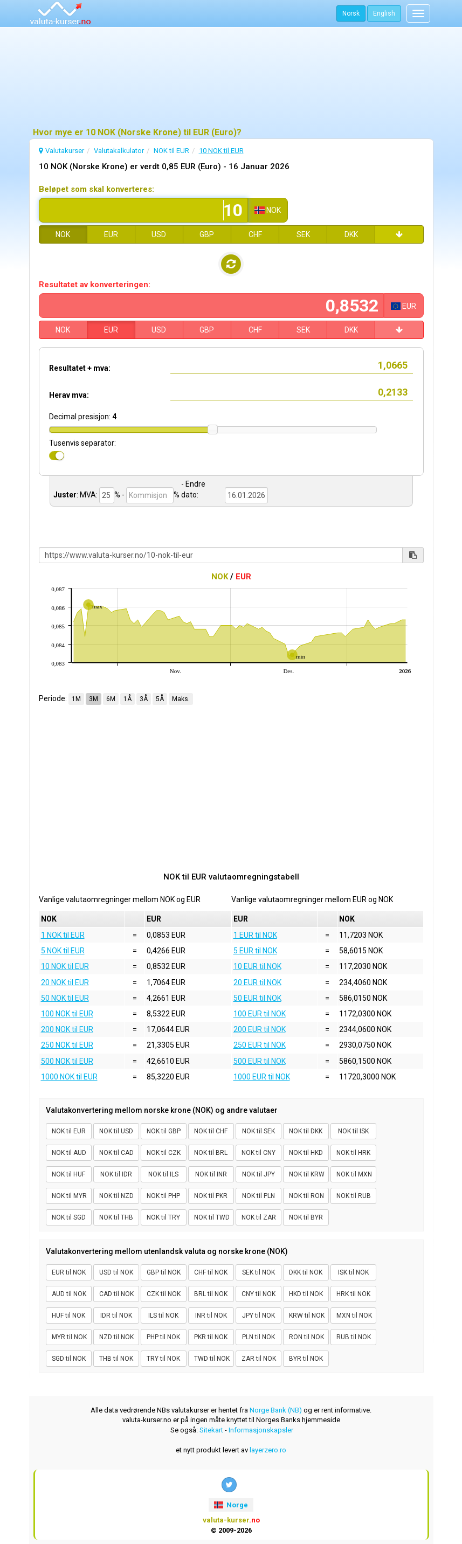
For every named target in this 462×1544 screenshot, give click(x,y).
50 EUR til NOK (257, 998)
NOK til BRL (210, 1153)
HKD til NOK (306, 1294)
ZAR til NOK (259, 1358)
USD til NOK (116, 1272)
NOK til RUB (353, 1196)
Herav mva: (69, 395)
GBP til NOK (164, 1272)
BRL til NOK (210, 1294)
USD (158, 234)
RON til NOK (306, 1337)
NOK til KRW (307, 1174)
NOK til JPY (258, 1174)
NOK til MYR (69, 1196)
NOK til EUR (69, 1131)
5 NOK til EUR (63, 950)
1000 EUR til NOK (261, 1076)
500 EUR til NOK (259, 1061)
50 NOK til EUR (65, 998)
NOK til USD (116, 1131)
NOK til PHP (163, 1196)
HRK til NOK (353, 1294)
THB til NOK (116, 1358)
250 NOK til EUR (67, 1045)
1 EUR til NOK (255, 935)
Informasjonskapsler (261, 1430)
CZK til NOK (164, 1294)
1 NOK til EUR (63, 935)
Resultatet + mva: (80, 368)
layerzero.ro (268, 1450)
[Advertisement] (231, 78)
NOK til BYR (306, 1217)
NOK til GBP (164, 1131)
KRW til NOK (307, 1315)
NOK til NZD (116, 1196)
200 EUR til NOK (259, 1029)
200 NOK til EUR (67, 1029)
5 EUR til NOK (255, 950)
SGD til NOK (69, 1358)
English (384, 13)
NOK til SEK (258, 1131)
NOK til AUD (69, 1153)
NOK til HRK (353, 1153)
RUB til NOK (353, 1337)
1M (76, 699)
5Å (160, 699)
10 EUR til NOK (257, 966)
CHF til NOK (210, 1272)
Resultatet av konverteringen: (94, 284)
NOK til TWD (212, 1217)
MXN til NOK (354, 1315)
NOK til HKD (306, 1153)
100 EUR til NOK (259, 1013)
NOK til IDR (116, 1174)
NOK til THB (116, 1217)
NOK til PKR (210, 1196)
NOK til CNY (258, 1153)
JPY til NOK (258, 1315)
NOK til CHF (210, 1131)
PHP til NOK (163, 1337)
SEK (303, 234)
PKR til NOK (210, 1337)
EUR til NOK (69, 1272)
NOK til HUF (68, 1174)
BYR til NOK (306, 1358)
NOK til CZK (164, 1153)
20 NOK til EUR (65, 982)
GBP (206, 234)
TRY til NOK (163, 1358)
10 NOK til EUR (65, 966)
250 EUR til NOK (259, 1045)
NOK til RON (306, 1196)
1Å (127, 699)
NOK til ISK (353, 1131)
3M (93, 699)
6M (110, 699)
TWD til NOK (212, 1358)
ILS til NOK (163, 1315)
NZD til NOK (116, 1337)
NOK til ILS (163, 1174)
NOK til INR (211, 1174)
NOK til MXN (354, 1174)
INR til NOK (211, 1315)
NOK (63, 234)
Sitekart (211, 1430)
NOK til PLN (258, 1196)
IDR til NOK (116, 1315)
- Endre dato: (193, 489)
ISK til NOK (353, 1272)
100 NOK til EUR (67, 1013)
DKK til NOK (305, 1272)
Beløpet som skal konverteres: (96, 189)
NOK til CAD (116, 1153)
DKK (351, 234)
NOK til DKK (305, 1131)
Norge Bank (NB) (276, 1410)
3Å (144, 699)
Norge (231, 1505)
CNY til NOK (258, 1294)
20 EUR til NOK (257, 982)
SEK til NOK (258, 1272)
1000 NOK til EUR (69, 1076)
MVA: (89, 494)
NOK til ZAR (259, 1217)
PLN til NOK (258, 1337)
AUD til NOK (69, 1294)
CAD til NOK (116, 1294)
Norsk (351, 13)
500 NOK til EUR (67, 1061)
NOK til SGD (69, 1217)
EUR (111, 234)
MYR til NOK (69, 1337)
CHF (255, 234)
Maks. (181, 699)
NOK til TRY (163, 1217)
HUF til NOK (68, 1315)
